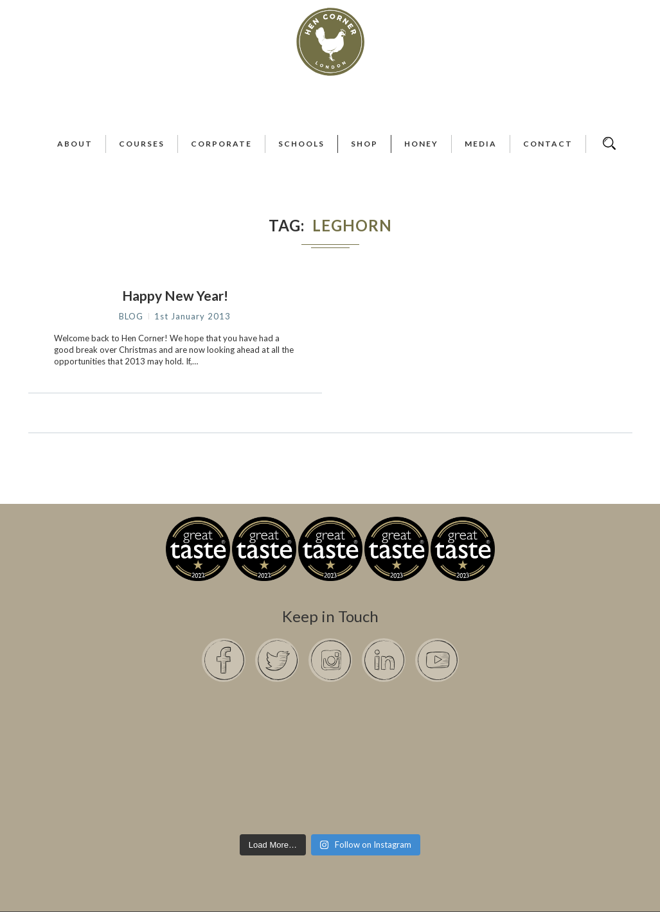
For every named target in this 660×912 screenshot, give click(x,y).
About (75, 143)
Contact (548, 143)
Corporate (221, 143)
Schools (301, 143)
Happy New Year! (175, 295)
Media (481, 143)
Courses (142, 143)
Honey (421, 143)
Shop (364, 143)
